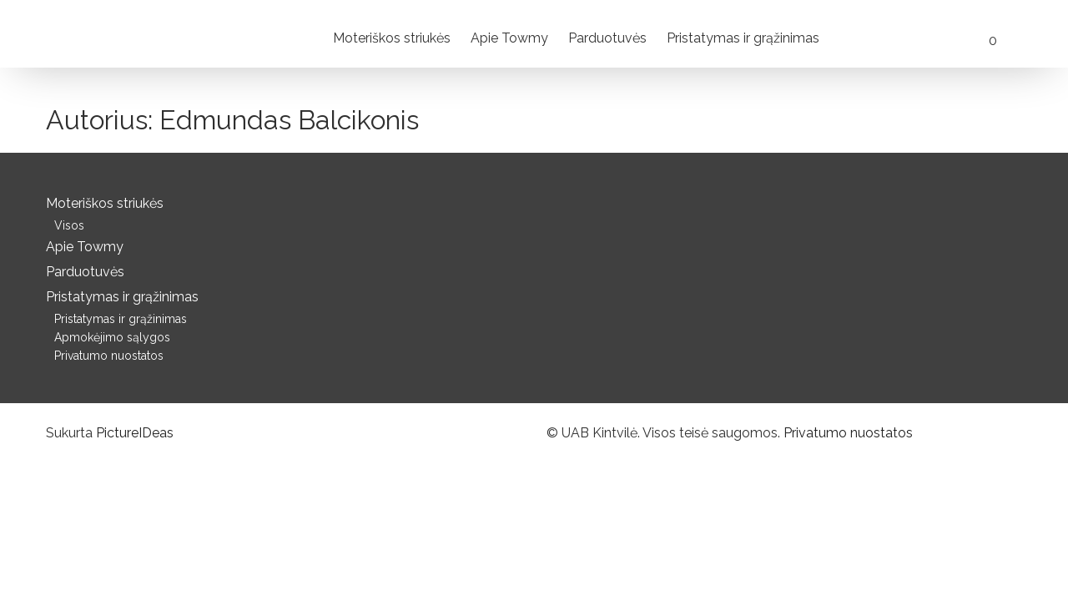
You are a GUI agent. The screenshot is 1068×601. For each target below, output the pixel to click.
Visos (69, 225)
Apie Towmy (509, 38)
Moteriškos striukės (392, 38)
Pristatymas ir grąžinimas (743, 38)
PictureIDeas (135, 433)
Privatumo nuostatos (109, 355)
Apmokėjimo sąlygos (112, 337)
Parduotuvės (607, 38)
